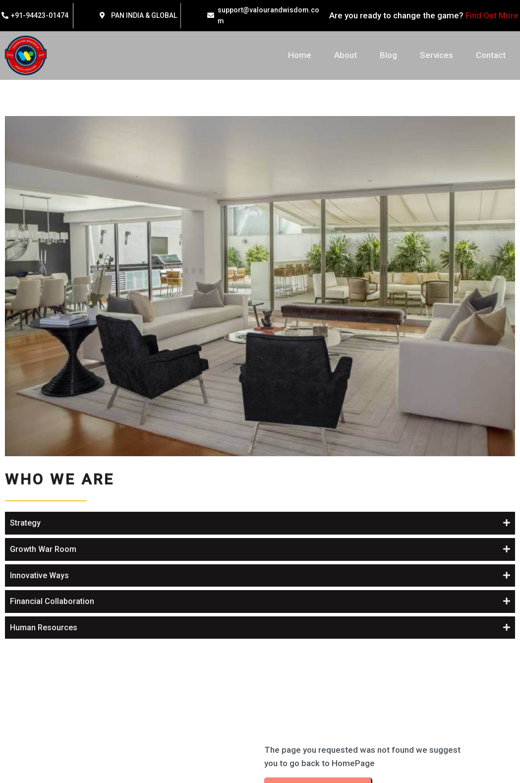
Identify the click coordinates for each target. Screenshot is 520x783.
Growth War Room (303, 196)
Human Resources (304, 275)
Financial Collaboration (312, 248)
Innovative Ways (299, 223)
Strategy (285, 170)
